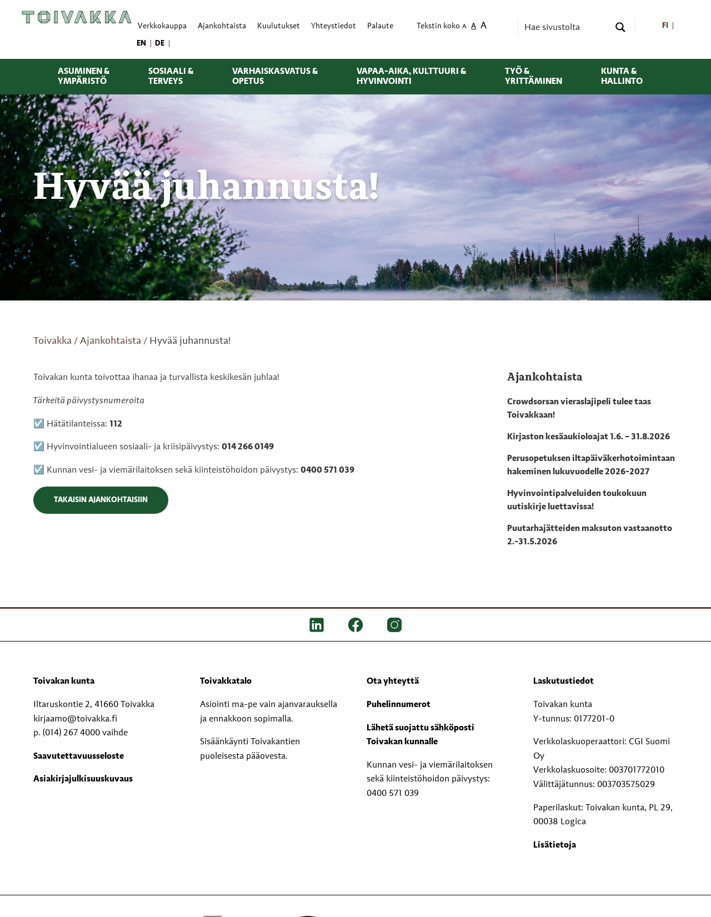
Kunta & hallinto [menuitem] (622, 76)
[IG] (394, 624)
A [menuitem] (464, 27)
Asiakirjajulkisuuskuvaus (83, 779)
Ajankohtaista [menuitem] (222, 26)
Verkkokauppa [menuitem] (162, 26)
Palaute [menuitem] (380, 26)
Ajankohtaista (110, 341)
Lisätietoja (554, 845)
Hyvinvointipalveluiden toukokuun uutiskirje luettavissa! (577, 500)
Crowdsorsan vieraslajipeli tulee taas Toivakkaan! (579, 409)
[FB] (355, 624)
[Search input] (565, 27)
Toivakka (52, 341)
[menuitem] (665, 26)
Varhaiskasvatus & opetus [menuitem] (275, 76)
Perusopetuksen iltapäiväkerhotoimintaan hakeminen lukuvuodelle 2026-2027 (591, 465)
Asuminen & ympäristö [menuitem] (83, 76)
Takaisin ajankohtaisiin (101, 500)
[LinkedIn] (316, 624)
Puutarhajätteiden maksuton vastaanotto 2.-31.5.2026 (589, 535)
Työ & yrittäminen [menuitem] (533, 76)
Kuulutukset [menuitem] (278, 26)
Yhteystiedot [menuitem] (333, 26)
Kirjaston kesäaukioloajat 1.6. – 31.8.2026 (588, 437)
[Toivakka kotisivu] (76, 17)
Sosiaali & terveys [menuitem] (170, 76)
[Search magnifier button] (620, 27)
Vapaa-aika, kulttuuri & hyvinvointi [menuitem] (411, 76)
